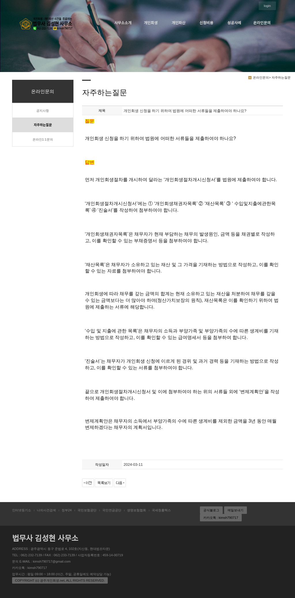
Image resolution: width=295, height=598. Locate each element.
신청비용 (206, 23)
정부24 (67, 510)
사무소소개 (123, 23)
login (267, 5)
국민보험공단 (87, 510)
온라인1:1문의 (43, 139)
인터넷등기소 (21, 510)
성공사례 (234, 23)
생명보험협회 (136, 510)
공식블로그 (211, 510)
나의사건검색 (46, 510)
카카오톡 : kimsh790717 (220, 517)
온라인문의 (262, 23)
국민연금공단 (111, 510)
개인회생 (151, 23)
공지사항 (42, 110)
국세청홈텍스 (161, 510)
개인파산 (179, 23)
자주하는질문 (43, 125)
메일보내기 (235, 510)
